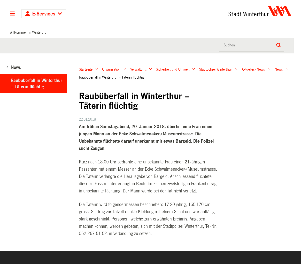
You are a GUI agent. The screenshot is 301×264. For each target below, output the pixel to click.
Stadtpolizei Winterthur (215, 69)
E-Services (44, 14)
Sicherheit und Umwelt (172, 69)
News (279, 69)
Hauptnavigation (12, 14)
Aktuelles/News (253, 69)
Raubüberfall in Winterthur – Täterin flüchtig (36, 83)
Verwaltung (138, 69)
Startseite (86, 69)
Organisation (111, 69)
